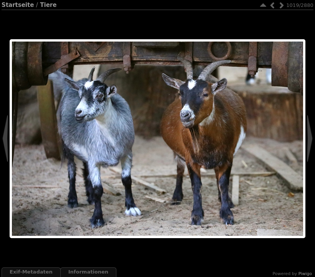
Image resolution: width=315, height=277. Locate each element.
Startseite (18, 5)
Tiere (48, 5)
